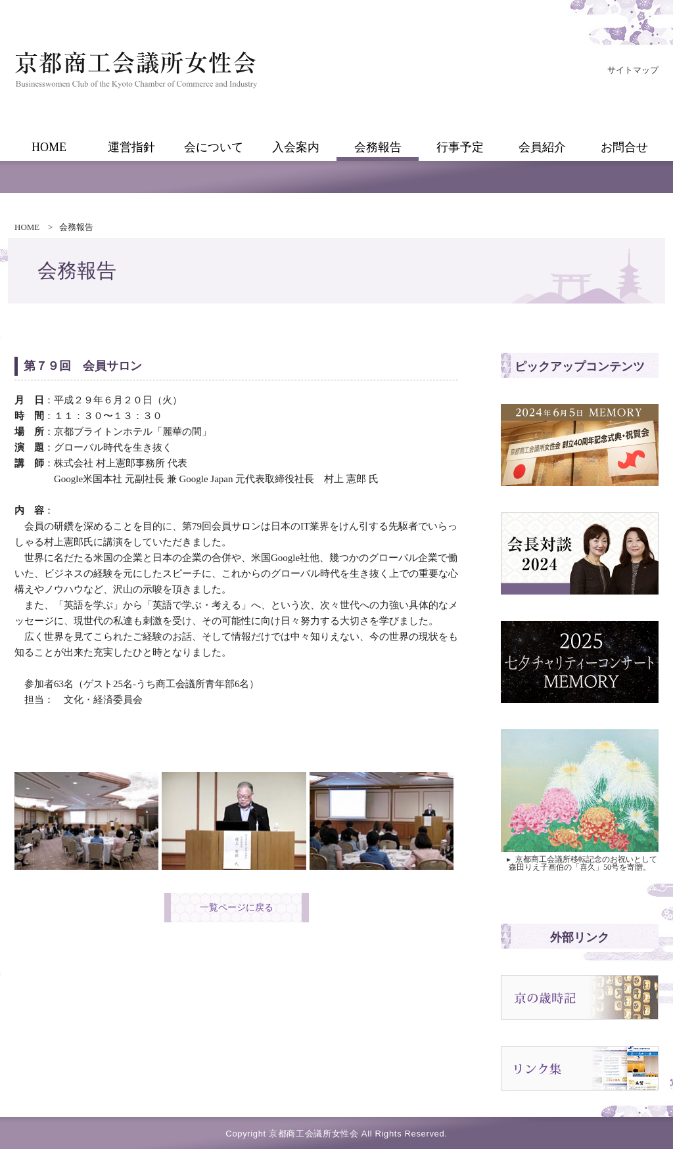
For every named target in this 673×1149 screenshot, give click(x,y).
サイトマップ (633, 70)
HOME (26, 227)
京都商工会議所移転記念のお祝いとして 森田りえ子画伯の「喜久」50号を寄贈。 (581, 863)
